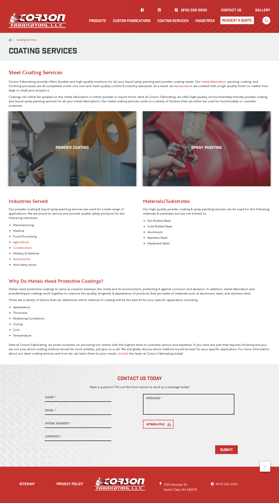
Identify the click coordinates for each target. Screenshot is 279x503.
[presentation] (176, 441)
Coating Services (173, 21)
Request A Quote (236, 20)
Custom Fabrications (132, 21)
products (186, 86)
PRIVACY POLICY (70, 484)
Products (98, 21)
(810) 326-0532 (191, 10)
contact (123, 353)
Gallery (262, 10)
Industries (205, 21)
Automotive (21, 259)
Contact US (231, 10)
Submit (227, 450)
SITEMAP (27, 484)
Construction (22, 247)
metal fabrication (213, 81)
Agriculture (21, 242)
